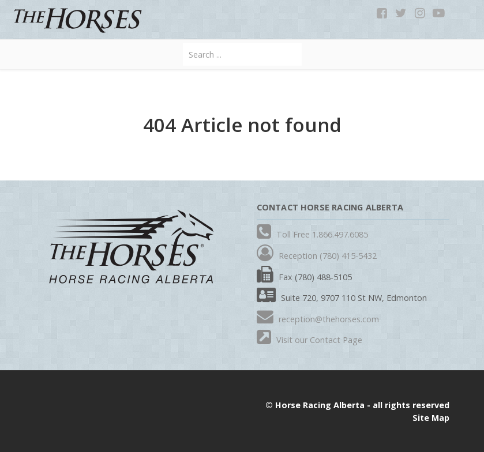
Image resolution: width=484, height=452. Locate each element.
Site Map (430, 417)
